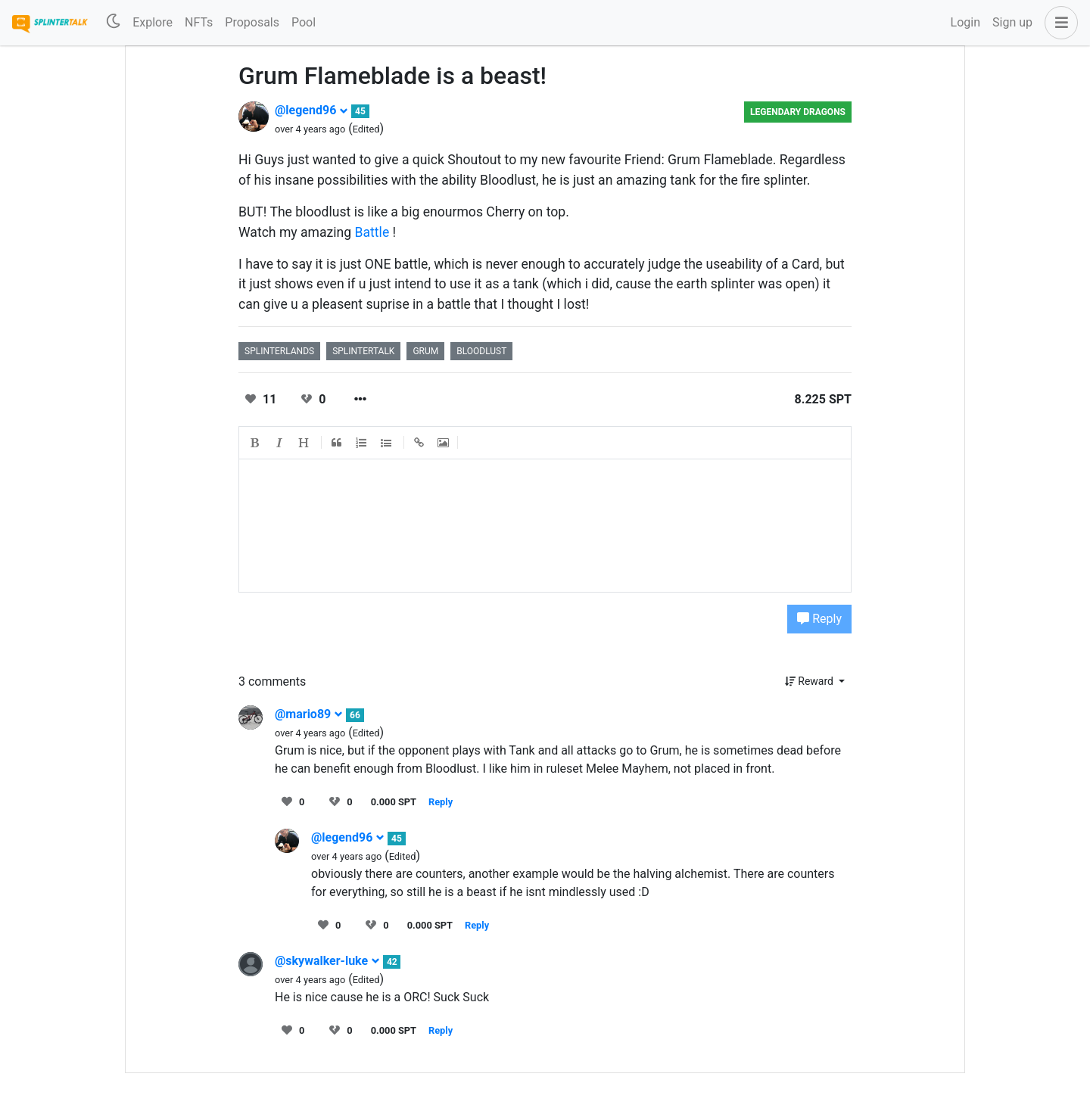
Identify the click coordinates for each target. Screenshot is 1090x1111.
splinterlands (279, 351)
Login (965, 22)
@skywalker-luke (327, 961)
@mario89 (309, 714)
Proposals (252, 22)
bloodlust (481, 351)
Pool (303, 22)
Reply (819, 619)
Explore (152, 22)
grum (425, 351)
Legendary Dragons (798, 112)
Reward (810, 681)
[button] (1058, 22)
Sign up (1012, 22)
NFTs (199, 22)
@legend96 (311, 110)
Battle (372, 232)
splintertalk (363, 351)
